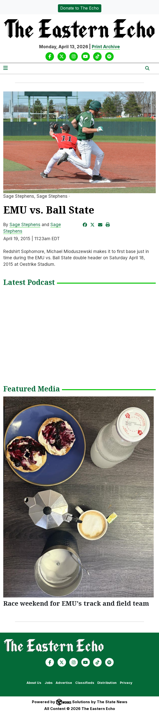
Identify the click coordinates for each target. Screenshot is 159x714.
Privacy (126, 683)
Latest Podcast (29, 282)
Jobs (49, 683)
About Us (34, 683)
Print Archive (106, 46)
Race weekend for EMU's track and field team (76, 603)
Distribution (107, 683)
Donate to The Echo (79, 8)
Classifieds (84, 683)
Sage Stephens (25, 224)
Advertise (64, 683)
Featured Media (31, 389)
